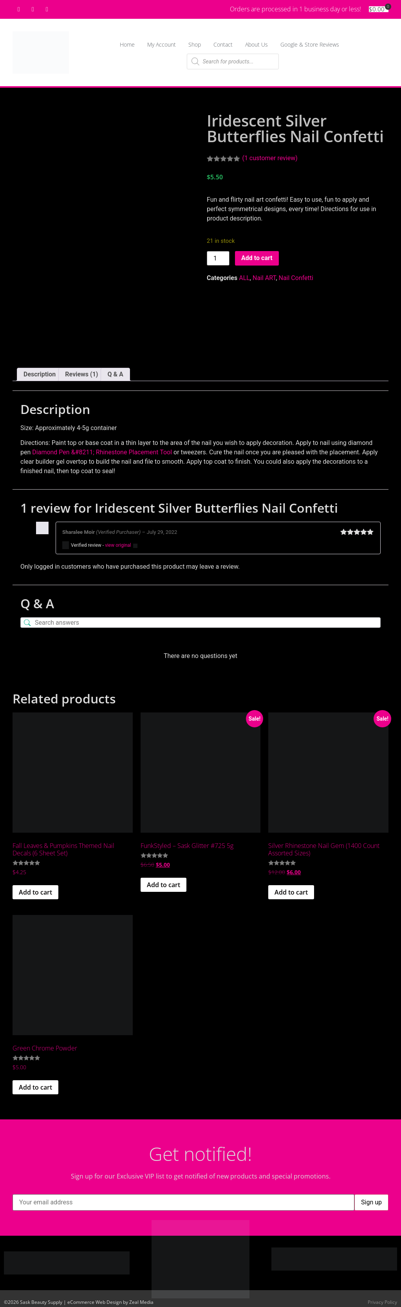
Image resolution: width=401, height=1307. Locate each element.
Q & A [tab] (115, 371)
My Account (161, 44)
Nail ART (264, 278)
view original (118, 542)
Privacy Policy (382, 1299)
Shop (194, 44)
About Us (256, 44)
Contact (223, 44)
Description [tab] (39, 371)
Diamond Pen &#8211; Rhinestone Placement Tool (102, 449)
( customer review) (269, 158)
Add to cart (257, 258)
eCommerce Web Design (94, 1299)
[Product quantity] (218, 258)
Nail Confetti (296, 278)
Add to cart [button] (35, 889)
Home (127, 44)
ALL (244, 278)
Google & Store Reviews (309, 44)
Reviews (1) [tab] (81, 371)
